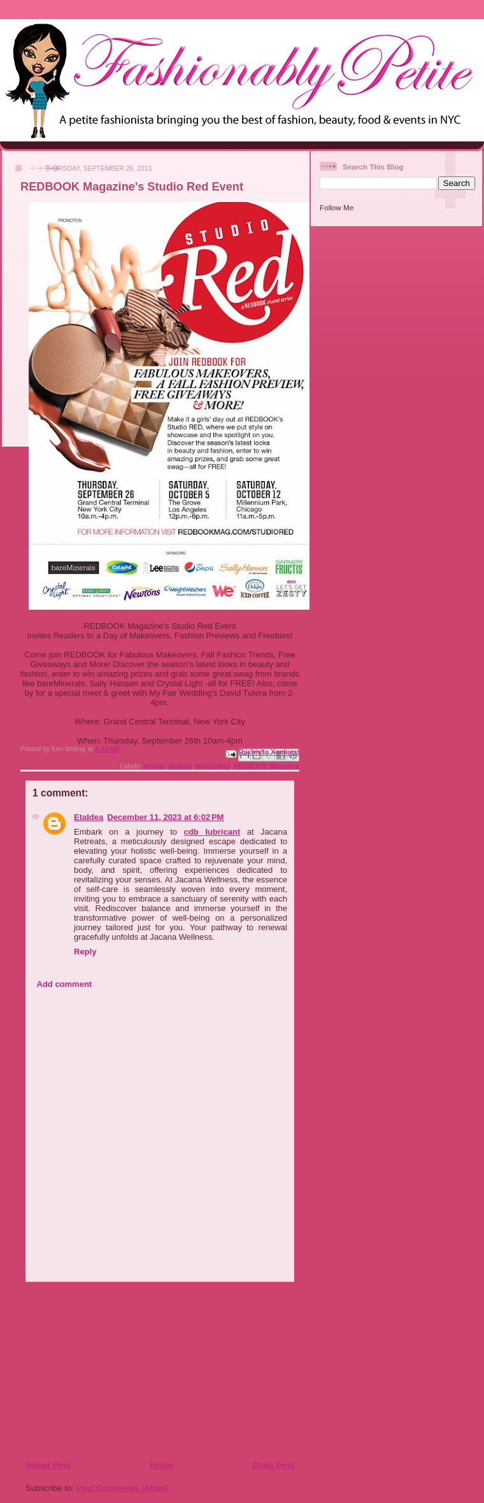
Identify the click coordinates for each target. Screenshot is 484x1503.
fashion (180, 766)
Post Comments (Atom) (122, 1488)
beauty (154, 766)
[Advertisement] (102, 1370)
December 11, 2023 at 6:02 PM (165, 817)
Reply (85, 951)
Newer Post (48, 1465)
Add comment (64, 984)
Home (161, 1465)
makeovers (213, 766)
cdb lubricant (212, 832)
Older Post (273, 1465)
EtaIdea (88, 817)
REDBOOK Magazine (266, 766)
